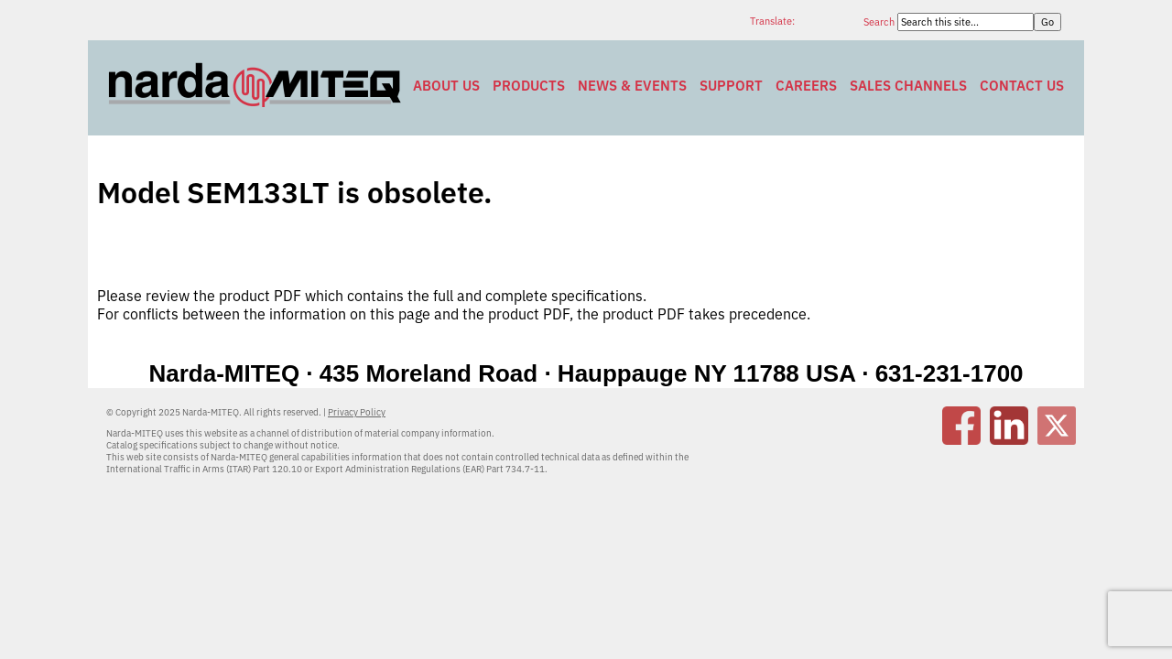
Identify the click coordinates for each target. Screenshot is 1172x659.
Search (880, 22)
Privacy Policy (356, 412)
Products (529, 85)
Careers (806, 85)
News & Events (632, 85)
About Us (446, 85)
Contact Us (1022, 85)
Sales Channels (908, 85)
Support (731, 85)
